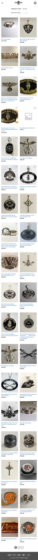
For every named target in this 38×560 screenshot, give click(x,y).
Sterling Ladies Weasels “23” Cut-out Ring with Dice (27, 510)
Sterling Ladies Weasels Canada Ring (28, 539)
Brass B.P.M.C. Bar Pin (7, 68)
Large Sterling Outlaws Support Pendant (28, 187)
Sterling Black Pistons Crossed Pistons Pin (28, 366)
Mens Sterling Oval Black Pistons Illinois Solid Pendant (9, 304)
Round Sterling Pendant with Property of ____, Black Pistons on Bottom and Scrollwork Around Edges (28, 336)
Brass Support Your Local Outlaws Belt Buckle (26, 98)
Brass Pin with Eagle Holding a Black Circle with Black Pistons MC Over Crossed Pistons (9, 99)
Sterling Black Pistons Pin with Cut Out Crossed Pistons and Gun (9, 424)
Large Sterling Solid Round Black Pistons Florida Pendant (9, 216)
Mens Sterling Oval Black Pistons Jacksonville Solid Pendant (26, 305)
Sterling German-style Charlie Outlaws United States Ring (28, 453)
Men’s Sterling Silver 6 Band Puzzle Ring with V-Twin (8, 274)
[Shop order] (19, 12)
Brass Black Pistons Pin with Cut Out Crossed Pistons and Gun (27, 69)
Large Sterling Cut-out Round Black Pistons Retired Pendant (9, 187)
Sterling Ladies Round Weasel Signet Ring (9, 510)
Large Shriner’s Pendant (26, 158)
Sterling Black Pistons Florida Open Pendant (9, 395)
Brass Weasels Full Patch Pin (27, 128)
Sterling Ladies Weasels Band (9, 538)
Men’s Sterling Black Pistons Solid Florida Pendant (27, 244)
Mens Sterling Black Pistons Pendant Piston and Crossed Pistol (27, 275)
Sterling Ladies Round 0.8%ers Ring (28, 482)
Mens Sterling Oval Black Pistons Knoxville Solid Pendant (9, 334)
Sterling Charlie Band (25, 423)
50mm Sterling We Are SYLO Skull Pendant (27, 39)
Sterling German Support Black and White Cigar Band (9, 453)
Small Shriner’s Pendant (7, 365)
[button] (2, 3)
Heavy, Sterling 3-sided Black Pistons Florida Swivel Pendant (9, 158)
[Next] (22, 547)
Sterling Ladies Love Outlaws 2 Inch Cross (9, 482)
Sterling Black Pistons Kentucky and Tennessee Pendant (28, 395)
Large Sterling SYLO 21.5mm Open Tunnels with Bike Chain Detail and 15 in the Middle (9, 245)
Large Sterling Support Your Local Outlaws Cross (27, 216)
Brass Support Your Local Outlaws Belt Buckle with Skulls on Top (9, 129)
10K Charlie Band (6, 39)
